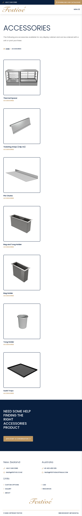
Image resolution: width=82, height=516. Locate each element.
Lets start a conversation (18, 439)
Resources (47, 489)
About (7, 493)
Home (8, 49)
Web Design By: (69, 513)
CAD (44, 485)
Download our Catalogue (68, 2)
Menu (77, 9)
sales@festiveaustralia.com (55, 472)
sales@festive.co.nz (12, 472)
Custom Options (12, 485)
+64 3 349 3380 (9, 2)
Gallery (8, 489)
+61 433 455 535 (49, 468)
